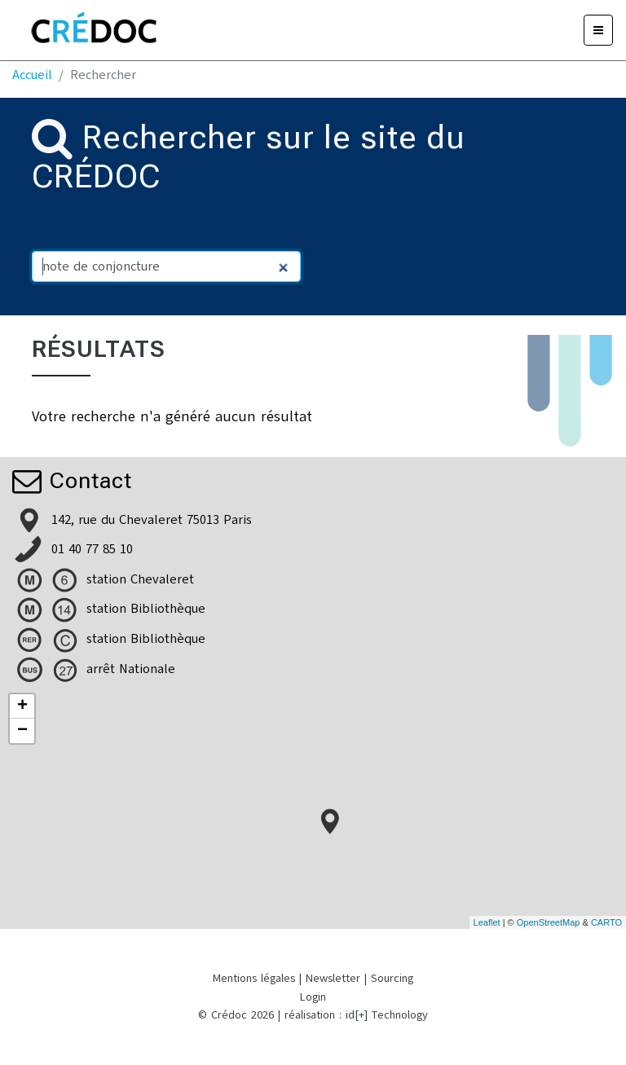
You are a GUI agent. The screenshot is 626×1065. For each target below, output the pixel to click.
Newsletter (333, 978)
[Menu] (598, 30)
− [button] (22, 731)
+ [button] (22, 706)
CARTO (606, 922)
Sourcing (392, 978)
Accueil (32, 75)
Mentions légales (254, 978)
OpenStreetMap (548, 922)
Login (313, 997)
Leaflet (487, 922)
